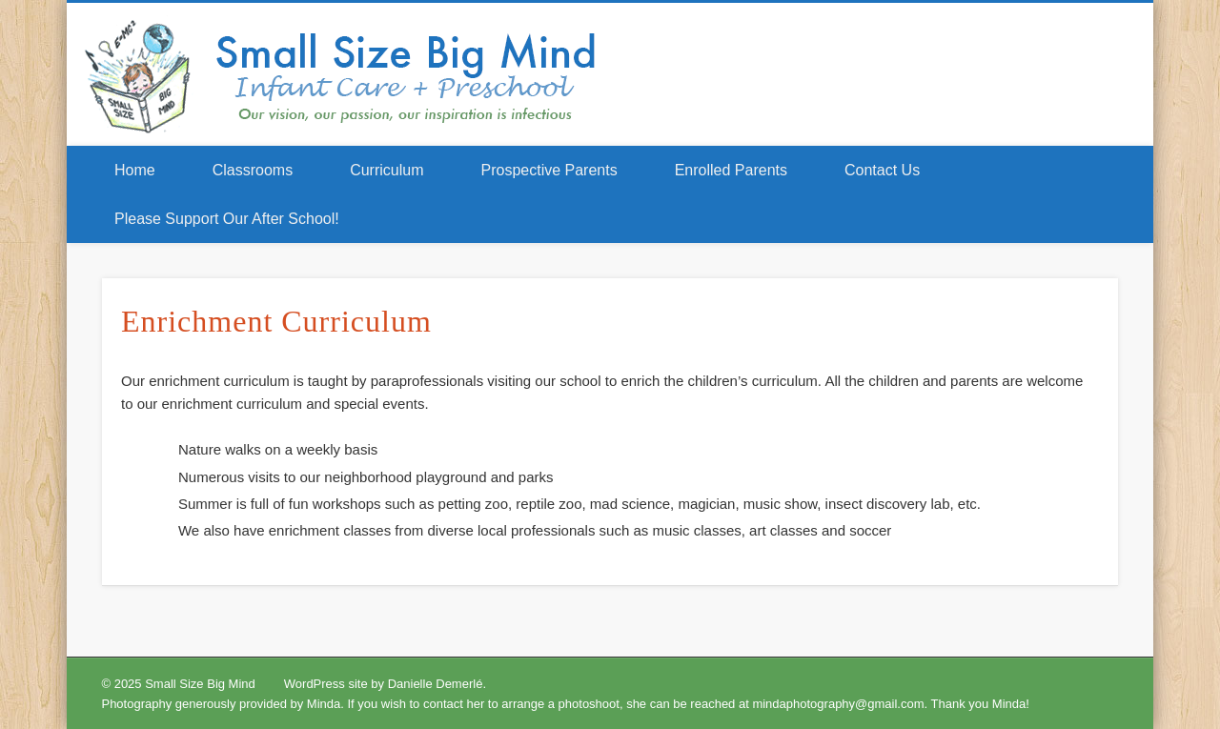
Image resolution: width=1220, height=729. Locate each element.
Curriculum (386, 170)
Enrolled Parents (731, 170)
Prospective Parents (549, 170)
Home (134, 170)
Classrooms (253, 170)
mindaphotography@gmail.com (838, 704)
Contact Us (882, 170)
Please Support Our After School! (226, 219)
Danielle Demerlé (435, 684)
